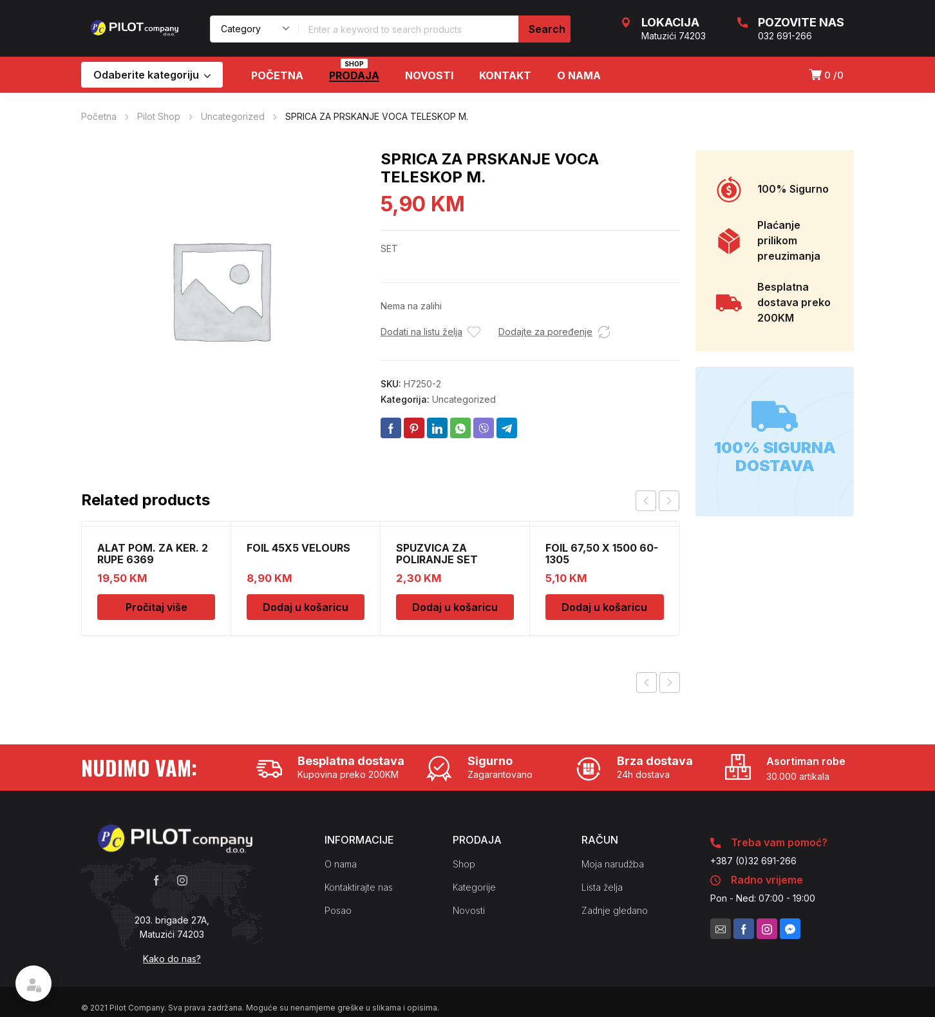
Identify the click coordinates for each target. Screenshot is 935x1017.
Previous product (646, 682)
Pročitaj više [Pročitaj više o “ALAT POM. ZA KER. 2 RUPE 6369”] (156, 607)
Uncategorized (233, 116)
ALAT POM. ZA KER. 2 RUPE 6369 (152, 553)
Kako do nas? (172, 958)
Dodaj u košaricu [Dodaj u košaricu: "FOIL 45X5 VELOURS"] (305, 607)
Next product (669, 682)
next (669, 500)
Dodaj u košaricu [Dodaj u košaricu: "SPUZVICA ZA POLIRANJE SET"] (455, 607)
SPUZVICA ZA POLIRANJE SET (437, 553)
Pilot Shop (158, 116)
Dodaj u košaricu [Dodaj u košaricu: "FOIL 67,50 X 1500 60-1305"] (604, 607)
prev (646, 500)
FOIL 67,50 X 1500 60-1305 (601, 553)
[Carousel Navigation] (657, 500)
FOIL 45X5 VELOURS (298, 547)
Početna (99, 116)
